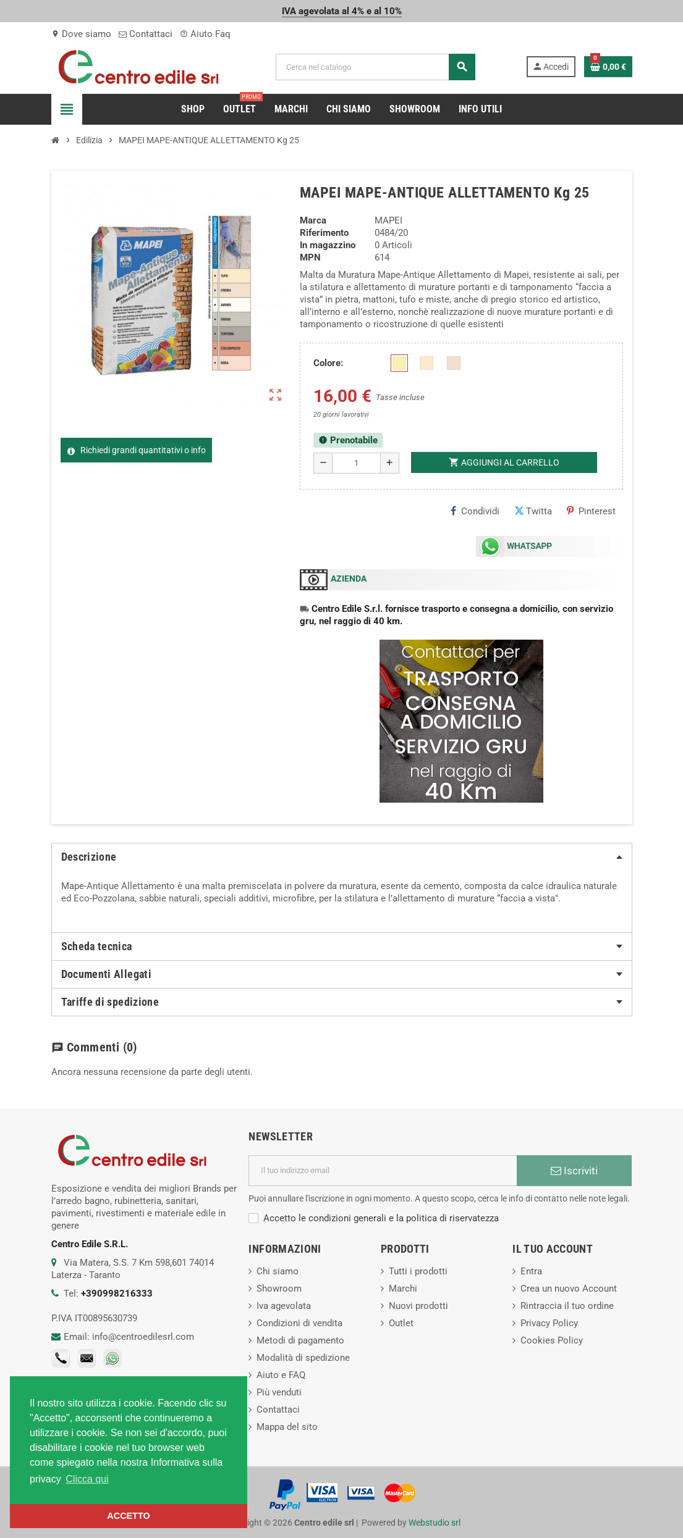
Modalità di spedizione (303, 1357)
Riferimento (324, 232)
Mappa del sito (287, 1426)
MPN (310, 257)
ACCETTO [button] (128, 1516)
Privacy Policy (549, 1323)
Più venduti (279, 1392)
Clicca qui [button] (87, 1479)
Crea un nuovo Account (568, 1288)
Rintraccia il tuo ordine (567, 1305)
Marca (313, 220)
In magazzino (327, 245)
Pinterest (591, 511)
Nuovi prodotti (418, 1305)
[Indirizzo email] (382, 1170)
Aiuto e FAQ (281, 1375)
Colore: (328, 363)
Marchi (403, 1288)
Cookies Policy (551, 1340)
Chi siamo (278, 1271)
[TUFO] (426, 363)
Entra (531, 1271)
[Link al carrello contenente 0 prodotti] (608, 66)
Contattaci (145, 34)
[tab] (342, 857)
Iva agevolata (284, 1305)
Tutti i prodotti (418, 1271)
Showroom (279, 1288)
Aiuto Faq (205, 34)
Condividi (475, 511)
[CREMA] (453, 363)
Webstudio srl (434, 1523)
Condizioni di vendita (299, 1323)
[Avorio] (399, 363)
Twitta (533, 511)
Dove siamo (81, 34)
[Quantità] (356, 463)
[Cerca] (375, 67)
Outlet (401, 1323)
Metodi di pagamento (300, 1340)
